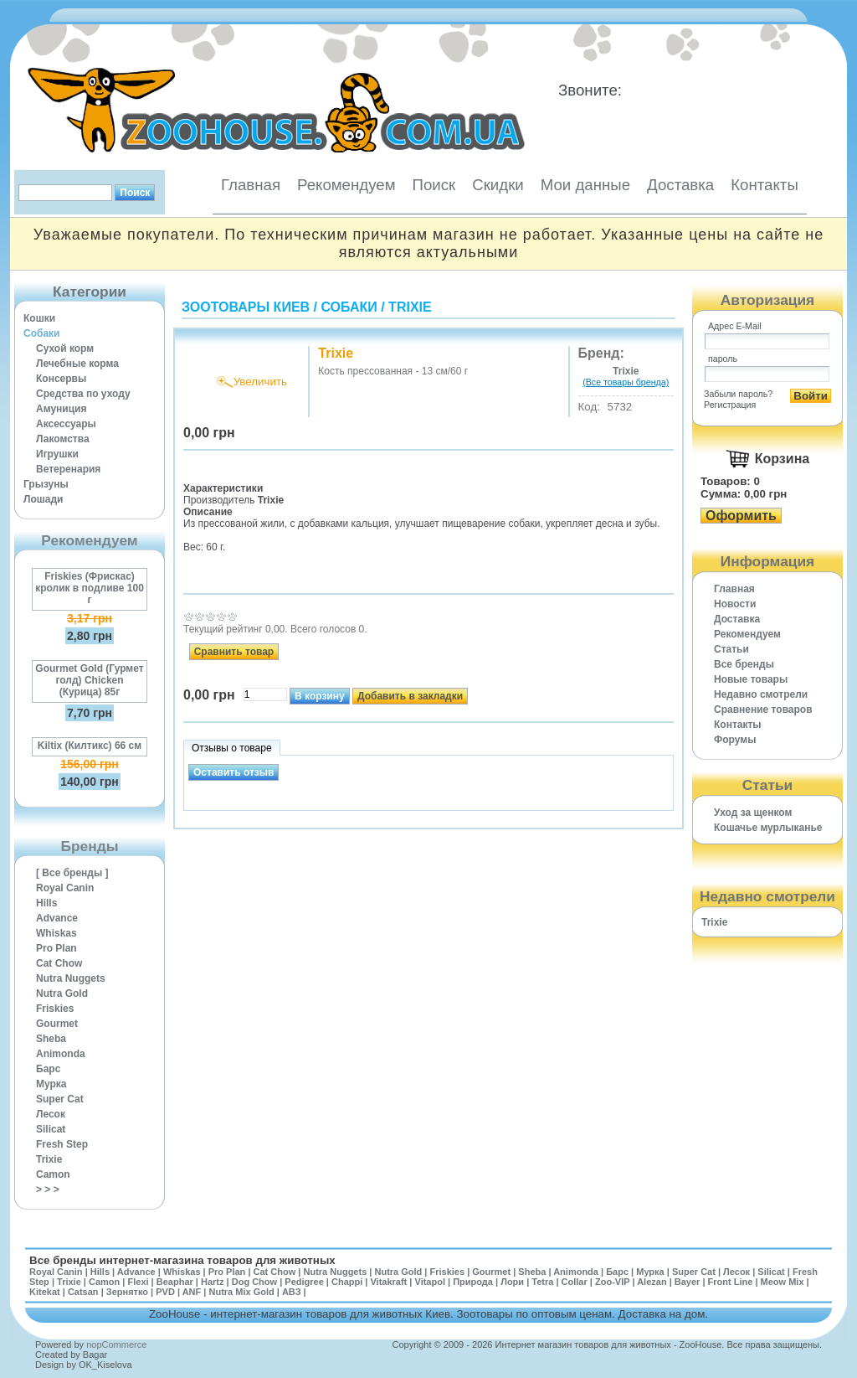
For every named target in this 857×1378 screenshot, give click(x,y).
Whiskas (56, 933)
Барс (48, 1069)
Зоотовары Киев (246, 307)
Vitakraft (388, 1282)
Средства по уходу (83, 394)
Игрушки (57, 454)
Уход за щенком (753, 812)
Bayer (687, 1282)
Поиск (433, 185)
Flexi (137, 1282)
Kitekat (44, 1292)
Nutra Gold (62, 993)
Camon (53, 1174)
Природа (473, 1282)
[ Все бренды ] (72, 873)
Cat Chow (59, 963)
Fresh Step (62, 1144)
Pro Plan (56, 948)
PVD (165, 1292)
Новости (735, 604)
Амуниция (61, 409)
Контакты (764, 185)
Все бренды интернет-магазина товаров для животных (182, 1260)
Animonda (60, 1054)
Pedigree (304, 1282)
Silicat (50, 1129)
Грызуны (46, 484)
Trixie (49, 1159)
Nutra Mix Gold (241, 1292)
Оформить (741, 515)
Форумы (735, 740)
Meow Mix (782, 1282)
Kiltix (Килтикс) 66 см (89, 745)
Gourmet (57, 1024)
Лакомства (63, 439)
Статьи (731, 649)
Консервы (61, 378)
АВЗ (291, 1292)
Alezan (651, 1282)
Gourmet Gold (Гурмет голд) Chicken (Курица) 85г (89, 680)
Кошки (39, 318)
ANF (192, 1292)
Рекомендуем (346, 185)
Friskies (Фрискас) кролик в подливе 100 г (89, 588)
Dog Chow (254, 1282)
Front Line (730, 1282)
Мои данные (585, 185)
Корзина (782, 459)
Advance (57, 918)
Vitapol (430, 1282)
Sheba (51, 1039)
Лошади (43, 499)
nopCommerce (116, 1344)
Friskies (55, 1008)
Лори (512, 1282)
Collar (575, 1282)
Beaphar (175, 1282)
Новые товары (751, 679)
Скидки (498, 185)
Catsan (83, 1292)
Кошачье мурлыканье (768, 828)
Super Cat (60, 1099)
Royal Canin (65, 888)
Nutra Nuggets (70, 978)
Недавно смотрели (761, 694)
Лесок (50, 1114)
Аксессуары (66, 424)
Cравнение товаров (763, 709)
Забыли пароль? (738, 394)
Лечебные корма (77, 363)
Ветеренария (68, 469)
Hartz (212, 1282)
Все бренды (744, 664)
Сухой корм (65, 348)
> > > (47, 1189)
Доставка (680, 185)
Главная (250, 185)
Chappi (346, 1282)
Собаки (41, 333)
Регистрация (730, 405)
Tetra (542, 1282)
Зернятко (127, 1292)
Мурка (51, 1084)
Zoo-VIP (612, 1282)
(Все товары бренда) (625, 382)
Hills (46, 903)
